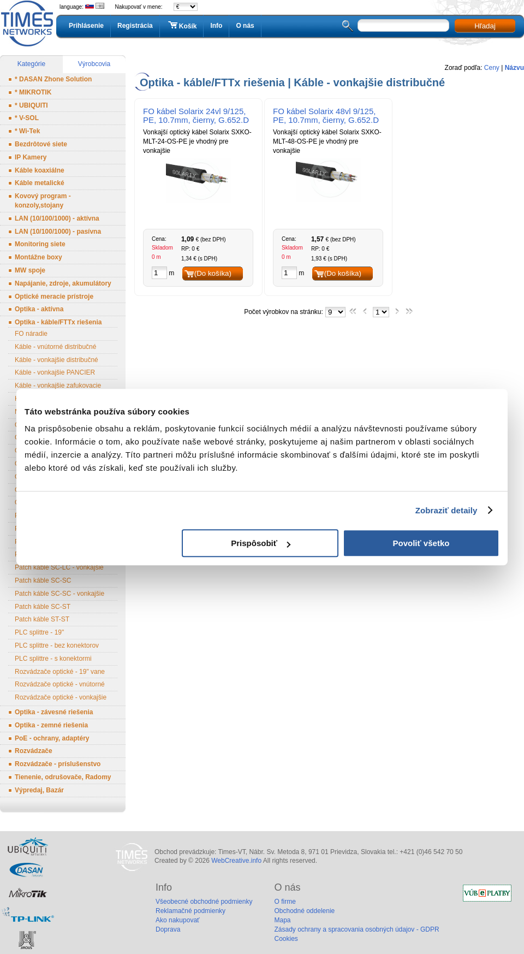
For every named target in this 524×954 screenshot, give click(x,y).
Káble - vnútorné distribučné (55, 347)
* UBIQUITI (31, 105)
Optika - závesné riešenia (54, 712)
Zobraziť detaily (446, 510)
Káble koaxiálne (39, 170)
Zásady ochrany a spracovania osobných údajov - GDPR (356, 929)
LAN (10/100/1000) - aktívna (57, 218)
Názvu (514, 68)
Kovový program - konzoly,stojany (43, 200)
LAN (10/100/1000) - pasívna (58, 231)
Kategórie (31, 64)
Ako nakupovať (178, 920)
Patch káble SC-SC (43, 580)
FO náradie (31, 333)
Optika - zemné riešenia (51, 725)
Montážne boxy (38, 257)
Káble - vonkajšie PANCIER (55, 372)
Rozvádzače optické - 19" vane (60, 671)
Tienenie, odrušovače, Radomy (63, 777)
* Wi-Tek (27, 131)
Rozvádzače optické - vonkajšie (60, 697)
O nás (245, 25)
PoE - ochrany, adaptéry (52, 738)
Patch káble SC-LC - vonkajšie (59, 567)
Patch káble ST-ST (42, 619)
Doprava (168, 929)
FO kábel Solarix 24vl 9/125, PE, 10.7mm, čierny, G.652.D (196, 115)
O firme (284, 901)
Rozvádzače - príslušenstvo (57, 764)
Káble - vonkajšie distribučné (56, 360)
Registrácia (135, 25)
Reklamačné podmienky (190, 911)
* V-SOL (27, 118)
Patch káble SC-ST (42, 607)
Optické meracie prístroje (54, 296)
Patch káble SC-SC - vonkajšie (59, 593)
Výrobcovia (94, 64)
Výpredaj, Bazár (39, 790)
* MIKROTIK (33, 92)
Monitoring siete (40, 244)
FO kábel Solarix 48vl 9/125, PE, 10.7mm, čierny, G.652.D (326, 115)
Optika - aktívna (39, 309)
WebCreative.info (236, 860)
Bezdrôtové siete (41, 144)
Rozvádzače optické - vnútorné (60, 684)
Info (216, 25)
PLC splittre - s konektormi (53, 658)
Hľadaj (485, 26)
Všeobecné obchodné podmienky (204, 901)
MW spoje (30, 270)
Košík (181, 25)
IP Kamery (30, 157)
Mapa (282, 920)
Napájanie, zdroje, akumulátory (63, 283)
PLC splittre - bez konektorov (57, 645)
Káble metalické (39, 183)
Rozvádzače (33, 751)
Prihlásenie (86, 25)
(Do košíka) (212, 273)
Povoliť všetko (421, 543)
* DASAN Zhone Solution (53, 79)
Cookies (285, 939)
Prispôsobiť (260, 543)
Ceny (491, 68)
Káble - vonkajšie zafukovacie (58, 385)
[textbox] (403, 25)
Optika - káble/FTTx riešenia (58, 322)
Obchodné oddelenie (304, 911)
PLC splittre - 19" (39, 632)
